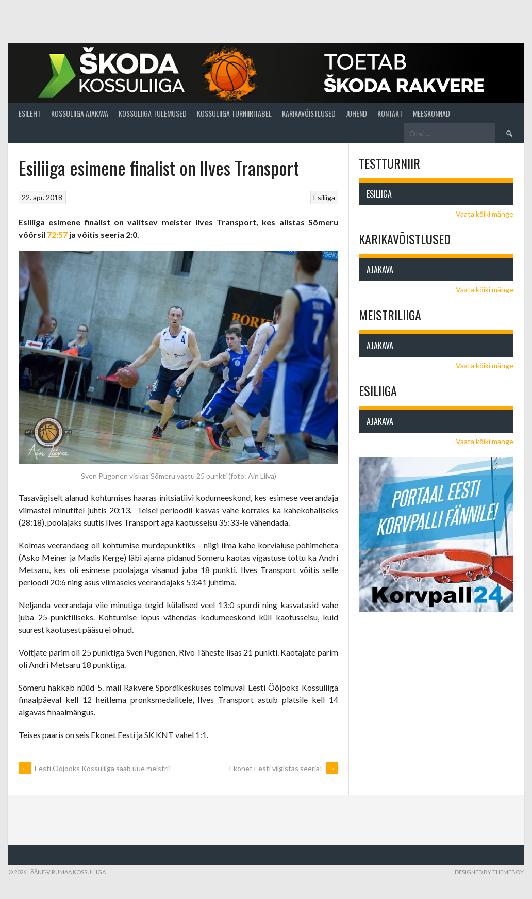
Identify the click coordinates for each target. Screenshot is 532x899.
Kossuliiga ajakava (79, 113)
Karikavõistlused (309, 113)
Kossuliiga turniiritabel (234, 113)
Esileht (30, 113)
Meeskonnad (431, 113)
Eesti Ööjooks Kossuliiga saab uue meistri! (95, 768)
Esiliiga (324, 197)
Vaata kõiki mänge (484, 213)
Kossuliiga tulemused (153, 113)
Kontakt (390, 113)
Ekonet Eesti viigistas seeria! (283, 768)
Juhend (356, 113)
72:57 (57, 234)
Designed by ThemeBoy (489, 872)
